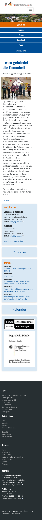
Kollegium (6, 412)
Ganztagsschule (8, 398)
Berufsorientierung (9, 407)
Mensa (4, 425)
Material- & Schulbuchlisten (13, 457)
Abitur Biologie (9, 276)
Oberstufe (6, 402)
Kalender (19, 309)
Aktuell (4, 462)
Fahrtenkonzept (8, 405)
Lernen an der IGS (9, 400)
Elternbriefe (6, 455)
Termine (8, 263)
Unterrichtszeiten (9, 428)
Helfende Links (8, 459)
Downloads (6, 452)
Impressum (8, 241)
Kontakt (5, 432)
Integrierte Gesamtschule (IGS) (14, 395)
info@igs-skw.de (16, 222)
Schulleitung (7, 409)
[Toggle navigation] (30, 9)
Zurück (6, 200)
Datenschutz (19, 241)
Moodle (5, 423)
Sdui (3, 421)
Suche (19, 252)
